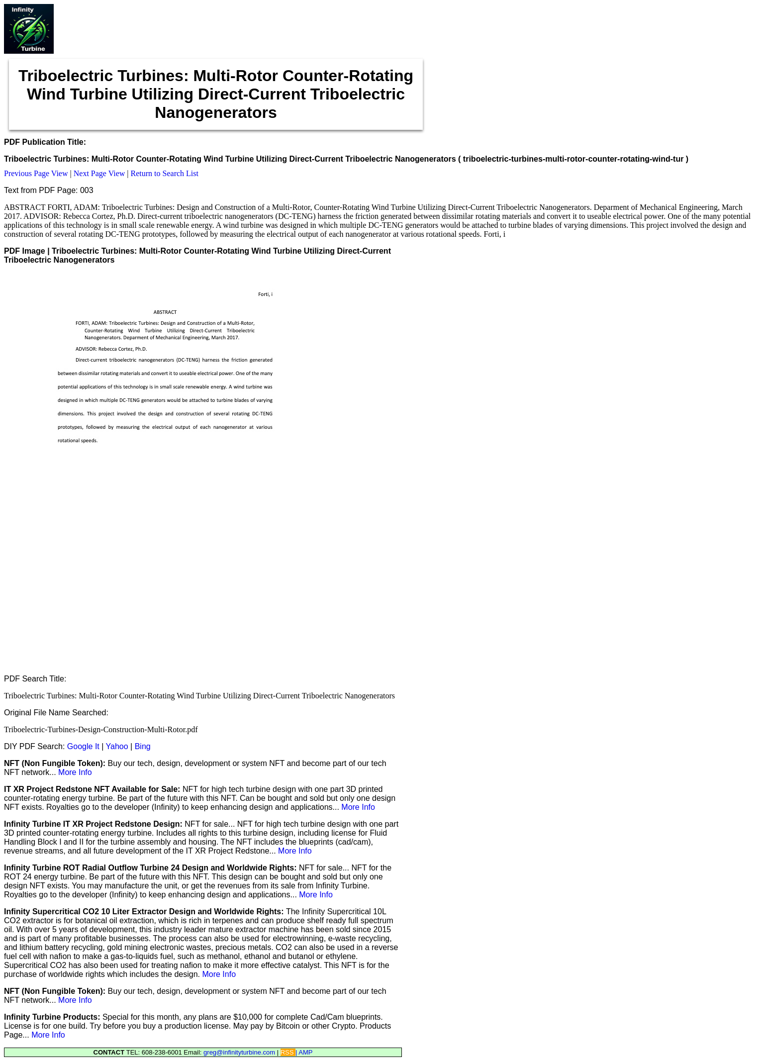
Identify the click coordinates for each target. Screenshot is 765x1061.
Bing (143, 746)
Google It (83, 746)
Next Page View (99, 173)
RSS (288, 1052)
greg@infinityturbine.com (240, 1052)
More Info (75, 772)
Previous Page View (36, 173)
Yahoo (117, 746)
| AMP (303, 1052)
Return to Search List (164, 173)
